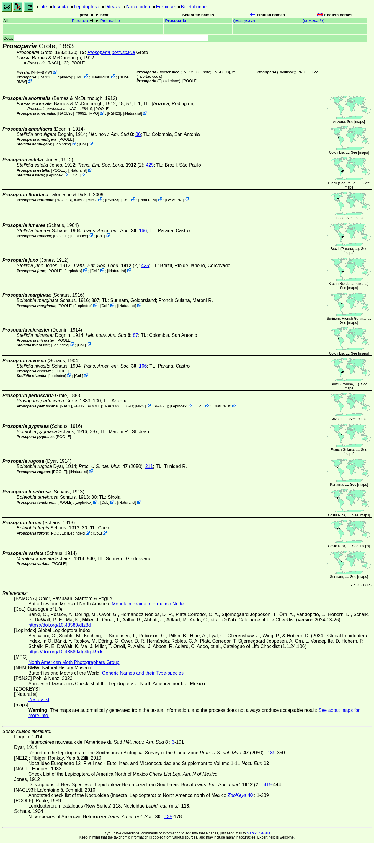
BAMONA (174, 200)
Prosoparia (175, 20)
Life (43, 6)
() (244, 20)
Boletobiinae (194, 6)
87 (135, 335)
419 (268, 784)
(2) (110, 165)
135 (168, 816)
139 (271, 752)
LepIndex (63, 77)
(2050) (111, 466)
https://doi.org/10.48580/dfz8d (59, 625)
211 (149, 466)
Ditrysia (112, 6)
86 (138, 134)
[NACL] (54, 63)
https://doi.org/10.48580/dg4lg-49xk (65, 651)
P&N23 (46, 77)
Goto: (105, 38)
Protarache (110, 20)
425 (150, 165)
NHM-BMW (41, 72)
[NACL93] (221, 72)
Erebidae (165, 6)
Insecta (60, 6)
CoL (78, 77)
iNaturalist (100, 77)
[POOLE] (77, 63)
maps (359, 122)
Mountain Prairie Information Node (148, 603)
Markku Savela (258, 833)
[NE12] (188, 72)
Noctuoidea (138, 6)
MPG (93, 113)
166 (143, 230)
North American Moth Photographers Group (74, 662)
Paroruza (80, 20)
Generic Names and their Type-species (143, 672)
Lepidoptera (86, 6)
